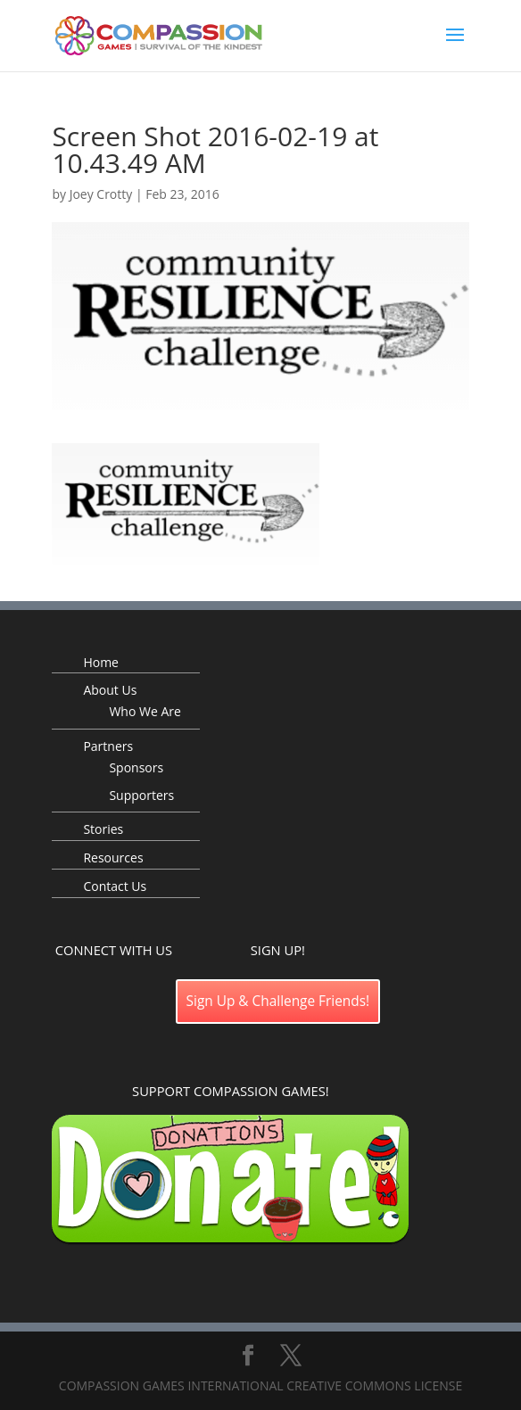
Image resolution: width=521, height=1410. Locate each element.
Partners (108, 746)
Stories (103, 828)
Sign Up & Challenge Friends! (278, 1001)
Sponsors (136, 767)
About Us (109, 689)
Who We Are (144, 711)
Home (101, 662)
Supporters (141, 795)
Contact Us (114, 886)
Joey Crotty (101, 194)
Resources (113, 857)
